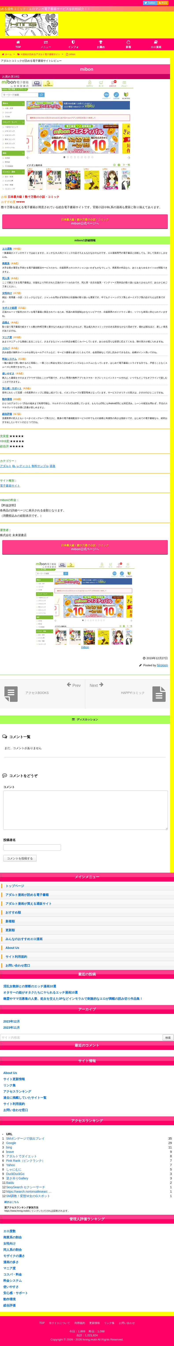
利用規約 (79, 1323)
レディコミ (24, 466)
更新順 (10, 930)
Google (11, 1143)
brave (10, 1152)
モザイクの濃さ (14, 1256)
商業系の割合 (12, 1237)
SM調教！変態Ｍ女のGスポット (28, 1196)
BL (14, 466)
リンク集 (9, 1085)
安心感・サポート (12, 388)
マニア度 (7, 337)
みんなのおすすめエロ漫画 (24, 938)
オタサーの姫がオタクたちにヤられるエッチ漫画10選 (40, 992)
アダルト (5, 466)
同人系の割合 (12, 1249)
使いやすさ (8, 373)
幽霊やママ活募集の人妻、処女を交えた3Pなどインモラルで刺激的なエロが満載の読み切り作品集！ (73, 998)
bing (9, 1147)
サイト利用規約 (16, 956)
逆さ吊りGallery (17, 1178)
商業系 (5, 263)
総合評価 (7, 414)
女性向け (7, 293)
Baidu (10, 1182)
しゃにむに (14, 1169)
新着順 (10, 921)
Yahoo (10, 1165)
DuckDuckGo (15, 1174)
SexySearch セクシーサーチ (25, 1187)
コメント (9, 787)
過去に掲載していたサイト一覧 (24, 1097)
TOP (41, 1323)
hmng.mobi (90, 1339)
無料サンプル (40, 466)
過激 (52, 466)
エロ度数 (7, 248)
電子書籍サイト (10, 485)
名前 (85, 840)
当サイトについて (59, 1323)
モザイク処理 (9, 308)
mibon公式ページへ (85, 221)
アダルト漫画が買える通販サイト (29, 903)
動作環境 (7, 399)
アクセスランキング (17, 1091)
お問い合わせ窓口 (18, 965)
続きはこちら (11, 1202)
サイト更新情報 (14, 1079)
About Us (12, 947)
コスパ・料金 (12, 1274)
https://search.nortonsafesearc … (29, 1191)
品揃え (5, 322)
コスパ (5, 348)
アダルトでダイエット (21, 1156)
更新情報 (94, 1323)
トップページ (15, 885)
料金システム (9, 359)
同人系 (5, 278)
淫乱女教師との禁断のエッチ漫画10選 (29, 986)
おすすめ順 (13, 912)
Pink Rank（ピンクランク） (25, 1160)
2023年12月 (11, 1021)
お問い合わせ (127, 1323)
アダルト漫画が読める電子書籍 (27, 894)
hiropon (162, 665)
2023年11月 (11, 1027)
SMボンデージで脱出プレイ (25, 1138)
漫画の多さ (11, 1262)
